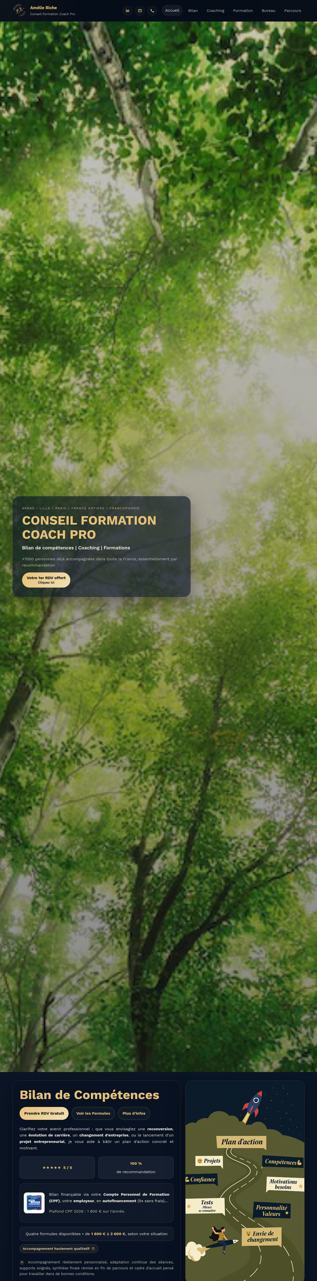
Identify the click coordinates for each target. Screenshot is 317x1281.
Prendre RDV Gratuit (44, 1113)
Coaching (215, 10)
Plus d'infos (134, 1113)
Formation (243, 10)
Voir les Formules (93, 1113)
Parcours (292, 10)
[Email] (140, 11)
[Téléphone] (152, 11)
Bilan (193, 10)
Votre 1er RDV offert (46, 579)
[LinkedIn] (127, 11)
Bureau (268, 10)
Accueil (172, 10)
